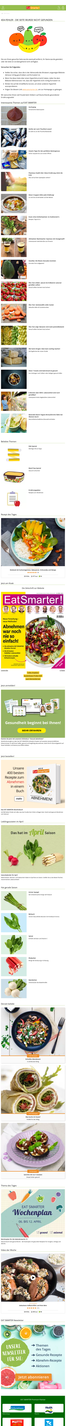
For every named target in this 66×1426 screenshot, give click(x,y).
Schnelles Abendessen (33, 1059)
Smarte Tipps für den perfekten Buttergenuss (44, 151)
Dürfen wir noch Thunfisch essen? (40, 129)
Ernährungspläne (34, 490)
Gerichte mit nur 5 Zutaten (33, 1175)
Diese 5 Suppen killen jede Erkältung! (41, 195)
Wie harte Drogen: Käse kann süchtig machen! (44, 349)
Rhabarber (32, 958)
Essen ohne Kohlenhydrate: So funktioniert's (44, 217)
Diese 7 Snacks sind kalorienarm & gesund (43, 371)
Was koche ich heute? (33, 1117)
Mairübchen (33, 980)
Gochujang (32, 107)
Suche (59, 8)
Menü (3, 8)
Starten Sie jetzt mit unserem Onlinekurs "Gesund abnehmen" (33, 715)
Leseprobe (4, 670)
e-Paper (62, 670)
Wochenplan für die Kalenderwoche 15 (14, 1239)
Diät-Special (33, 446)
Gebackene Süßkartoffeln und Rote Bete (33, 1305)
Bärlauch (32, 914)
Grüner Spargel (34, 892)
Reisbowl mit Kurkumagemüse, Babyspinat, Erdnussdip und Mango (33, 570)
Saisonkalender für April (9, 875)
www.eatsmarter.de (29, 89)
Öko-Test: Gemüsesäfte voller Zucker (41, 305)
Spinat (31, 936)
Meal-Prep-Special (35, 468)
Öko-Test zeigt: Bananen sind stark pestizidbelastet (46, 327)
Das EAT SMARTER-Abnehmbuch (12, 810)
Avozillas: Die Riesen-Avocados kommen (42, 261)
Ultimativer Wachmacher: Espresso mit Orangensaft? (47, 239)
